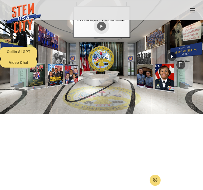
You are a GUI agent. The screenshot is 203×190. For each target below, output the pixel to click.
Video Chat (18, 62)
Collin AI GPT (18, 52)
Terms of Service (30, 186)
